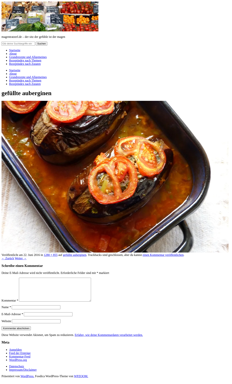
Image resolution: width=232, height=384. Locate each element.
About (13, 53)
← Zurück (8, 258)
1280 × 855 (51, 255)
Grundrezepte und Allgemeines (28, 57)
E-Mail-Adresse (12, 318)
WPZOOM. (81, 380)
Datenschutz (16, 370)
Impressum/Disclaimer (23, 374)
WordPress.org (18, 364)
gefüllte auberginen (74, 255)
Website (6, 325)
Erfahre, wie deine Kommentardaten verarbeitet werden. (109, 339)
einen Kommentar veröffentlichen (163, 255)
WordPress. (27, 380)
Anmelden (15, 354)
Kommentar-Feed (19, 361)
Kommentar (10, 305)
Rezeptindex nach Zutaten (25, 63)
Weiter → (20, 258)
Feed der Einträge (20, 357)
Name (6, 311)
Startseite (14, 50)
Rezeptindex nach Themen (25, 60)
